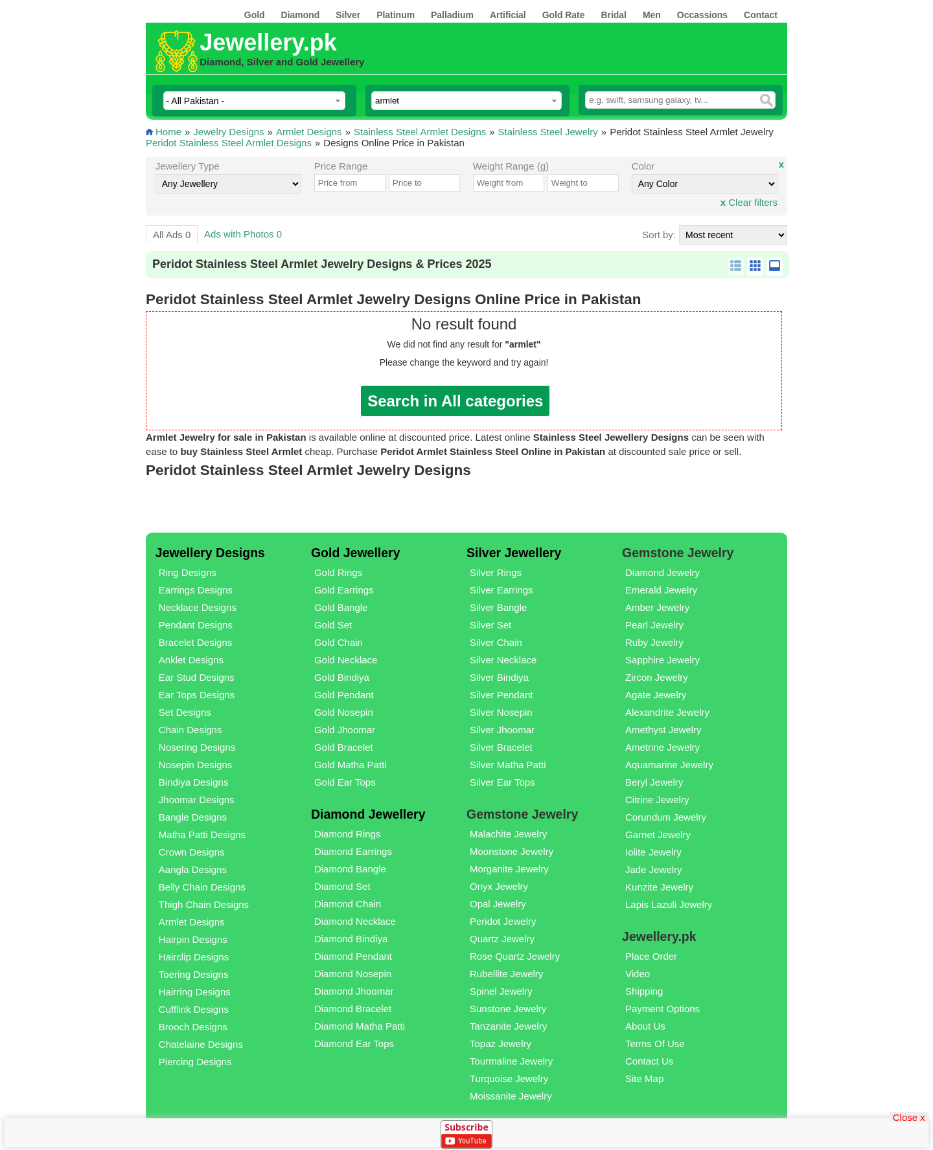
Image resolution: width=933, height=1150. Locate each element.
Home (168, 131)
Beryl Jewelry (654, 782)
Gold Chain (338, 642)
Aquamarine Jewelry (669, 764)
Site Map (644, 1078)
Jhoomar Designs (197, 799)
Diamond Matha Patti (359, 1026)
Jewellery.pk (268, 42)
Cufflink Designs (194, 1009)
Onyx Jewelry (499, 886)
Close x (909, 1117)
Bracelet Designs (195, 642)
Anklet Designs (191, 659)
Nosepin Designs (195, 764)
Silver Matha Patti (508, 764)
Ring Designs (187, 572)
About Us (645, 1026)
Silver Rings (496, 572)
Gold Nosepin (343, 712)
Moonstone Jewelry (511, 851)
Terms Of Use (655, 1043)
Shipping (644, 991)
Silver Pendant (501, 694)
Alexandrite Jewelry (667, 712)
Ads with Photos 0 (243, 233)
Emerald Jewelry (661, 589)
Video (637, 973)
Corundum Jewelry (665, 817)
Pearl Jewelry (654, 624)
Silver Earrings (501, 589)
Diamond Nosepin (352, 973)
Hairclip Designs (194, 956)
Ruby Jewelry (654, 642)
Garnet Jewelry (658, 834)
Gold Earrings (344, 589)
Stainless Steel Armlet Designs (420, 131)
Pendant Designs (196, 624)
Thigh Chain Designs (204, 904)
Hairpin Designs (193, 939)
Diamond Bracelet (352, 1008)
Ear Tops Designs (197, 694)
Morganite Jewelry (509, 868)
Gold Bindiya (341, 677)
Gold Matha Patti (350, 764)
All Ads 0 (171, 234)
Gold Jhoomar (344, 729)
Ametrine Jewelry (662, 747)
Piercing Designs (195, 1061)
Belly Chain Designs (202, 886)
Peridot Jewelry (503, 921)
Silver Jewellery (513, 553)
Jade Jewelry (653, 869)
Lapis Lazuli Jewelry (668, 904)
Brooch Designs (193, 1026)
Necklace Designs (197, 607)
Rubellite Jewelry (506, 973)
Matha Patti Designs (202, 834)
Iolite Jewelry (653, 851)
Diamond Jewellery (368, 814)
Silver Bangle (498, 607)
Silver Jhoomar (502, 729)
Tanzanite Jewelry (508, 1026)
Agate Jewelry (655, 694)
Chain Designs (190, 729)
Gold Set (333, 624)
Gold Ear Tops (345, 782)
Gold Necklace (346, 659)
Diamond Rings (347, 833)
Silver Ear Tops (502, 782)
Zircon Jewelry (656, 677)
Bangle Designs (193, 817)
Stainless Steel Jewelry (548, 131)
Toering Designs (194, 974)
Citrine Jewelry (657, 799)
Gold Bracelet (343, 747)
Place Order (651, 956)
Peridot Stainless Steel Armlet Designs (229, 142)
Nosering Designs (197, 747)
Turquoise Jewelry (509, 1078)
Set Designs (185, 712)
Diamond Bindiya (350, 938)
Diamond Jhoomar (354, 991)
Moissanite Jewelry (511, 1095)
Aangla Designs (193, 869)
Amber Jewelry (657, 607)
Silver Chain (496, 642)
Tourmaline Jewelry (511, 1061)
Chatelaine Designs (201, 1044)
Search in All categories (455, 401)
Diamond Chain (347, 903)
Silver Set (490, 624)
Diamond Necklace (355, 921)
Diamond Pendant (353, 956)
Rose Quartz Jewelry (515, 956)
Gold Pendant (344, 694)
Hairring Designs (195, 991)
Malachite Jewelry (508, 833)
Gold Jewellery (355, 553)
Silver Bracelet (501, 747)
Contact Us (649, 1061)
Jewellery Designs (210, 553)
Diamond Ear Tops (354, 1043)
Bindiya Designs (194, 782)
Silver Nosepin (501, 712)
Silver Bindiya (499, 677)
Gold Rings (338, 572)
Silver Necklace (503, 659)
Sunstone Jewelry (508, 1008)
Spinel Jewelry (501, 991)
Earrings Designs (196, 589)
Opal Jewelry (498, 903)
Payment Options (662, 1008)
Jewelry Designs (228, 131)
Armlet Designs (309, 131)
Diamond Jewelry (662, 572)
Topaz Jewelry (500, 1043)
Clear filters (749, 202)
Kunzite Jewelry (659, 886)
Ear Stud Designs (197, 677)
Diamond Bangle (350, 868)
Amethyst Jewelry (663, 729)
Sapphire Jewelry (662, 659)
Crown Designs (192, 851)
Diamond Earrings (353, 851)
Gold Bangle (341, 607)
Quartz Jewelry (502, 938)
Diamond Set (342, 886)
